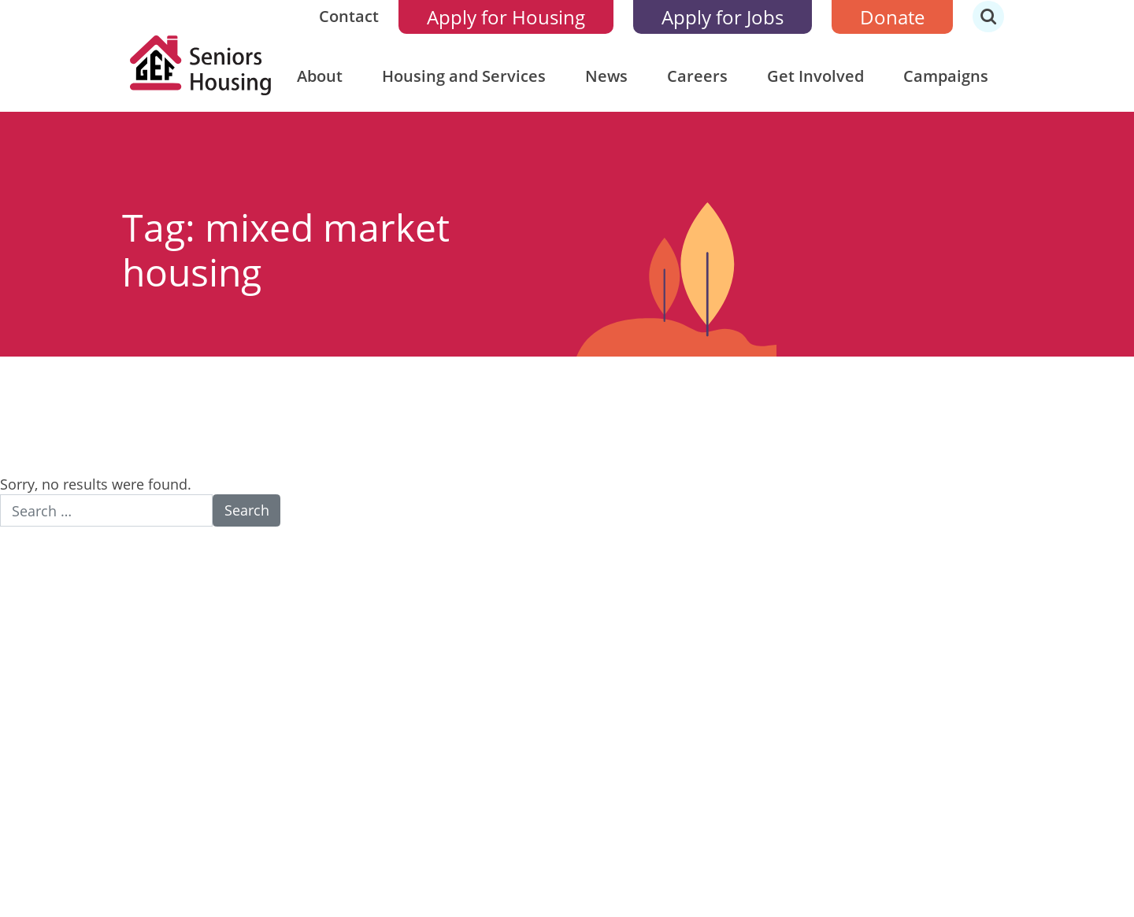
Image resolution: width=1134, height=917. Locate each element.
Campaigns (945, 76)
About (320, 76)
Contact (349, 16)
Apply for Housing (506, 17)
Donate (892, 17)
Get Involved (815, 76)
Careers (697, 76)
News (606, 76)
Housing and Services (464, 76)
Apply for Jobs (723, 17)
